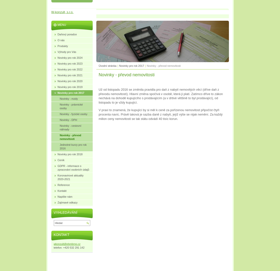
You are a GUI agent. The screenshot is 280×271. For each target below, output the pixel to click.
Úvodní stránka (108, 65)
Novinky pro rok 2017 (131, 65)
